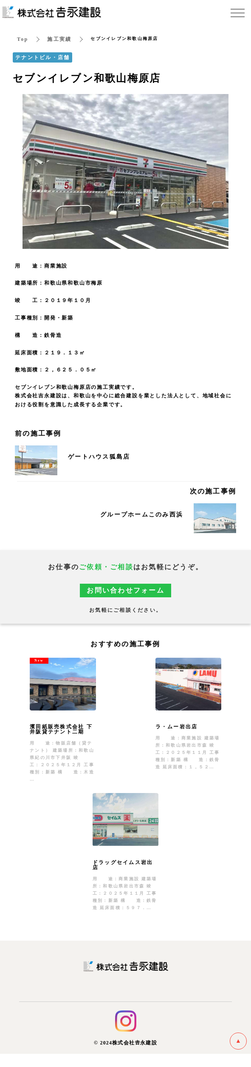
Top (22, 40)
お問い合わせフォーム (125, 591)
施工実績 (59, 40)
